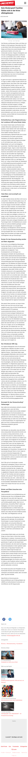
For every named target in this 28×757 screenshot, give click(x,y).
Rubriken (14, 721)
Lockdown (19, 643)
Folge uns (14, 755)
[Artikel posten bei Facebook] (3, 619)
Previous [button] (2, 730)
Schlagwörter (23, 746)
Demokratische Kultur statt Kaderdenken (11, 700)
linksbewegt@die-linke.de (13, 635)
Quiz (10, 746)
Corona (4, 643)
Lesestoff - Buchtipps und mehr (14, 737)
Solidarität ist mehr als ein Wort (9, 662)
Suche (14, 749)
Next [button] (25, 730)
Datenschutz (24, 752)
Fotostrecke (16, 746)
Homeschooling (11, 643)
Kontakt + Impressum (6, 752)
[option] (14, 730)
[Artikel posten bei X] (10, 619)
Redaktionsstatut (16, 752)
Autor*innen (4, 746)
